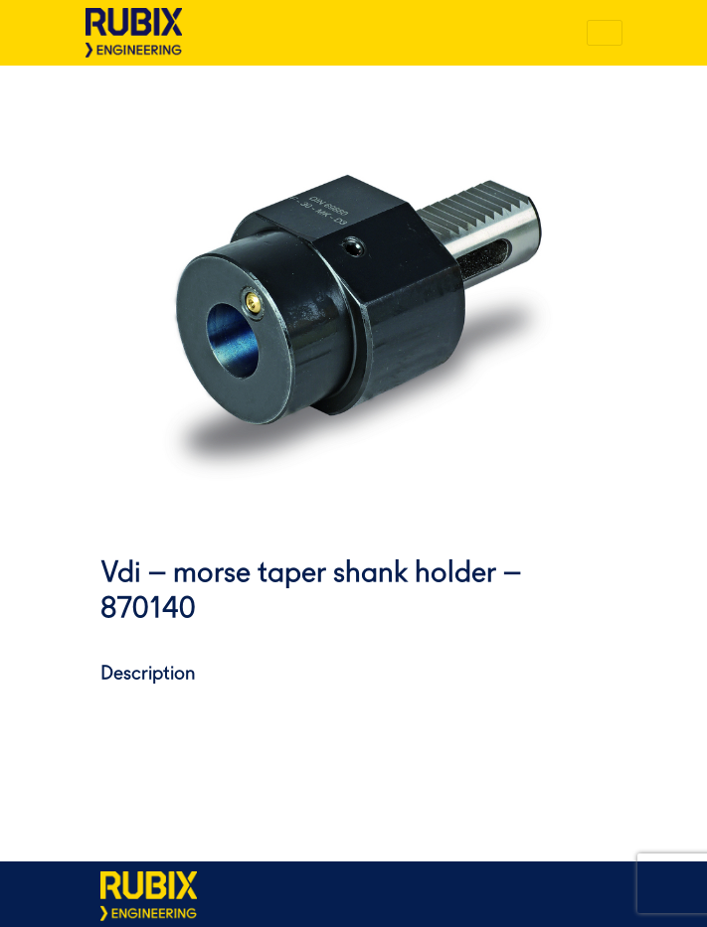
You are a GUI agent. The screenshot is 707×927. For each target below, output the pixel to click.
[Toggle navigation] (604, 33)
